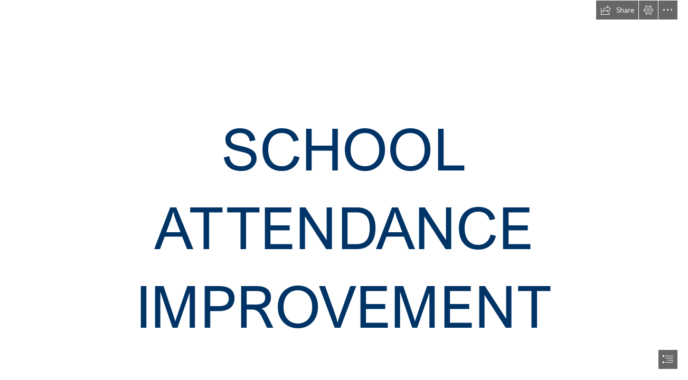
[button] (617, 10)
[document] (344, 190)
